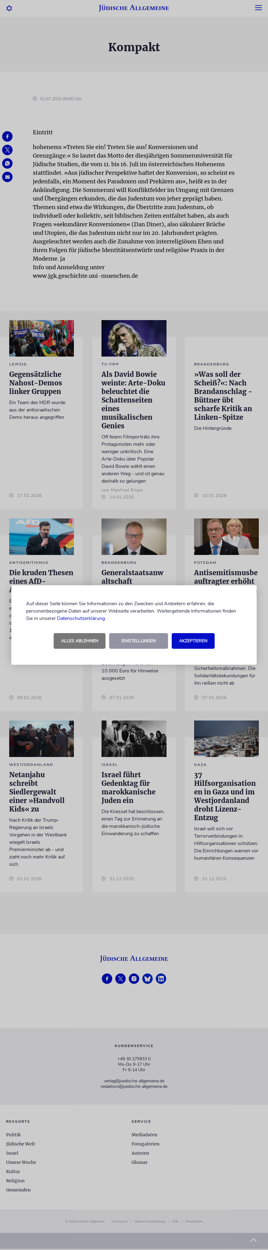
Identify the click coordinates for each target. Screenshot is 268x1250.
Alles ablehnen (79, 641)
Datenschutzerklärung (81, 618)
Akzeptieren (193, 641)
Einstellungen (138, 641)
